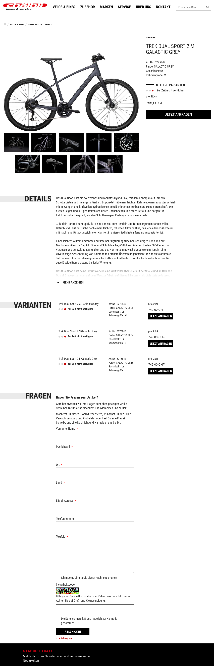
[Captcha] (95, 610)
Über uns (145, 7)
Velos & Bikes (65, 7)
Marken (107, 7)
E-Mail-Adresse (64, 501)
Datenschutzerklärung (78, 619)
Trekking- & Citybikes (40, 25)
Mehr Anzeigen (73, 283)
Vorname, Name (65, 429)
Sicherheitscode (65, 585)
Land (59, 483)
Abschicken (73, 632)
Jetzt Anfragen (178, 115)
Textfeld (60, 537)
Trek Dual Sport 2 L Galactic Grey (78, 359)
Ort (58, 465)
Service (125, 7)
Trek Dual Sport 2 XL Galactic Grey (79, 304)
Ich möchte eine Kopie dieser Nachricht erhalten (89, 578)
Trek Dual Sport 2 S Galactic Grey (78, 332)
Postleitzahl (63, 447)
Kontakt (165, 7)
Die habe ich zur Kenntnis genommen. (89, 622)
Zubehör (89, 7)
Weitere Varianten (170, 85)
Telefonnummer (65, 519)
